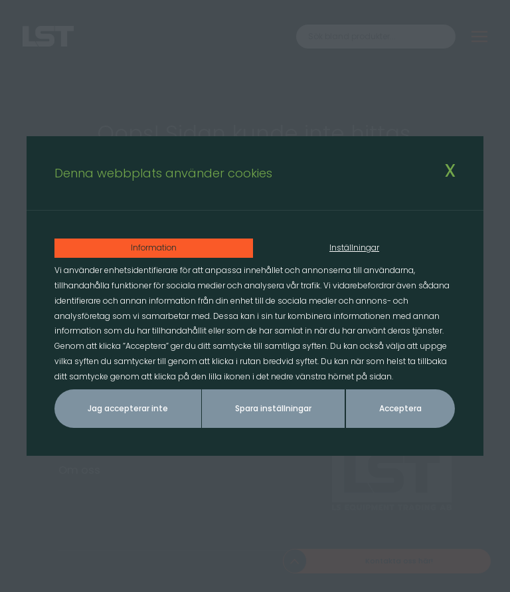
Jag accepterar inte (128, 409)
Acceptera (400, 409)
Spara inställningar (273, 409)
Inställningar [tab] (355, 247)
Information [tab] (154, 247)
